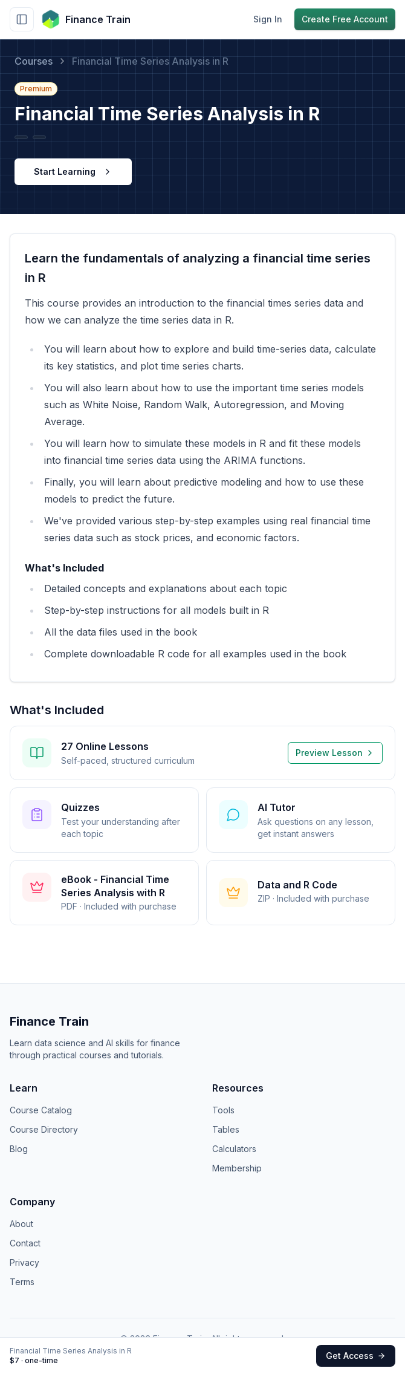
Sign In (267, 19)
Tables (225, 1129)
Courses (34, 61)
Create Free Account (345, 19)
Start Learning (73, 171)
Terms (22, 1282)
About (21, 1224)
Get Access (356, 1355)
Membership (237, 1168)
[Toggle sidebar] (22, 19)
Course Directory (44, 1129)
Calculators (234, 1149)
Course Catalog (41, 1110)
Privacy (24, 1262)
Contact (25, 1243)
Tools (223, 1110)
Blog (19, 1149)
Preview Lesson (335, 752)
